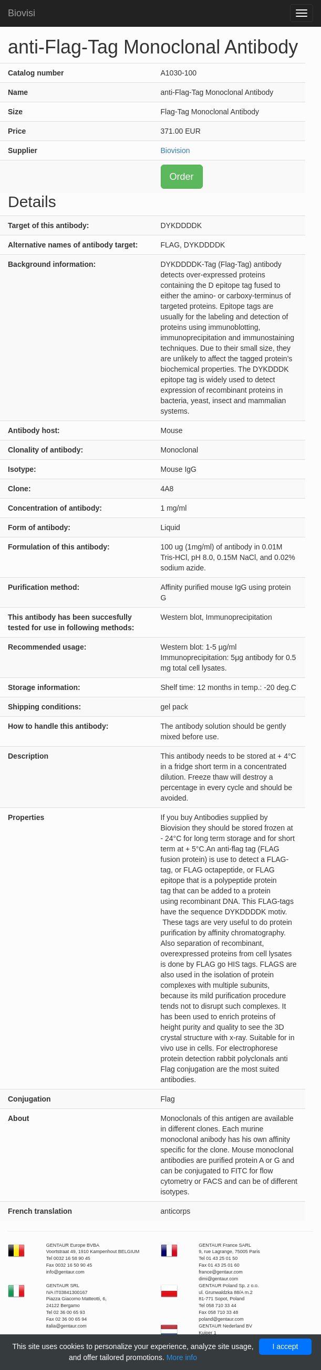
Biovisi (21, 13)
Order (182, 176)
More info (182, 1357)
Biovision (175, 150)
